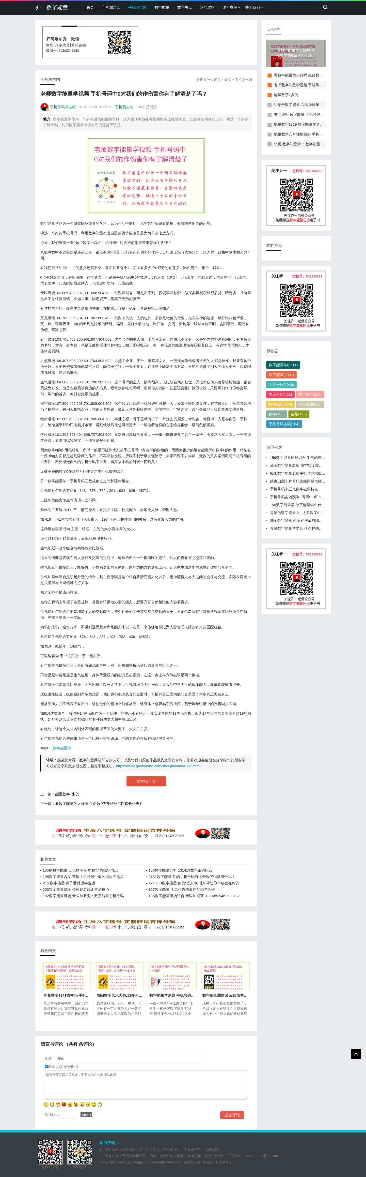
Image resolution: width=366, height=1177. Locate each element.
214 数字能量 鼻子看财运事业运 (69, 883)
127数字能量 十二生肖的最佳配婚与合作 (182, 889)
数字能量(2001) (281, 375)
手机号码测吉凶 (63, 107)
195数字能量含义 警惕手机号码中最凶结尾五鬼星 (83, 877)
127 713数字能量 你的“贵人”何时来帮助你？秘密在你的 (194, 883)
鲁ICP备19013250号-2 (214, 1162)
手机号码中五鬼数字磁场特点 (294, 489)
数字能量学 (62, 748)
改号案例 (230, 7)
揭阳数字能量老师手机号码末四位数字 (301, 473)
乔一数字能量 (51, 7)
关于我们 (252, 7)
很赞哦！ (145, 781)
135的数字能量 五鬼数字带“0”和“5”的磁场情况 (80, 870)
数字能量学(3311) (283, 365)
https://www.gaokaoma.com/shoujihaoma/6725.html (158, 766)
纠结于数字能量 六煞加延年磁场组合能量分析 (311, 105)
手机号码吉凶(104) (284, 424)
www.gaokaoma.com (134, 1162)
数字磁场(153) (280, 404)
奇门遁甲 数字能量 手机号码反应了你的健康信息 (313, 114)
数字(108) (277, 414)
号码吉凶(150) (310, 404)
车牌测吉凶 (111, 7)
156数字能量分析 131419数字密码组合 (180, 870)
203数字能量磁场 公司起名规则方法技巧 (76, 889)
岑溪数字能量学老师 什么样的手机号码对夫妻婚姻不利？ (316, 528)
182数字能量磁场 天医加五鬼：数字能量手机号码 (83, 896)
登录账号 (71, 1067)
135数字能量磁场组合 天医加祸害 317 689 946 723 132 (194, 896)
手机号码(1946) (281, 384)
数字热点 (184, 7)
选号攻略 (207, 7)
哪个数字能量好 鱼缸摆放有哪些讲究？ (302, 520)
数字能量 (162, 7)
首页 (90, 7)
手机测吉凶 (137, 7)
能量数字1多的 (67, 794)
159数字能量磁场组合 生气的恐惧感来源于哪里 (308, 457)
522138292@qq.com (262, 1156)
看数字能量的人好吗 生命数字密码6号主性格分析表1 (98, 803)
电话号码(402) (280, 394)
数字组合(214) (310, 394)
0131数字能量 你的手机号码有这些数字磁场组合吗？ (192, 877)
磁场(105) (299, 414)
